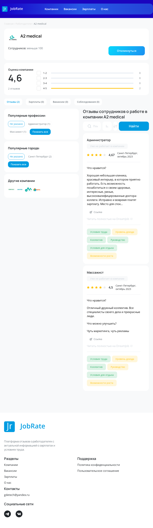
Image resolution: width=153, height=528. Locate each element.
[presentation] (89, 126)
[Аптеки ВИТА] (36, 189)
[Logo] (12, 9)
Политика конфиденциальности (98, 465)
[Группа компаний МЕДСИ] (28, 189)
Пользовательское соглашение (98, 471)
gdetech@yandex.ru (17, 495)
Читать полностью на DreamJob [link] (110, 219)
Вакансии (70, 9)
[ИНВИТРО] (19, 189)
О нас (104, 9)
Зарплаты (89, 9)
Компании (51, 9)
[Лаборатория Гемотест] (11, 189)
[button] (126, 50)
